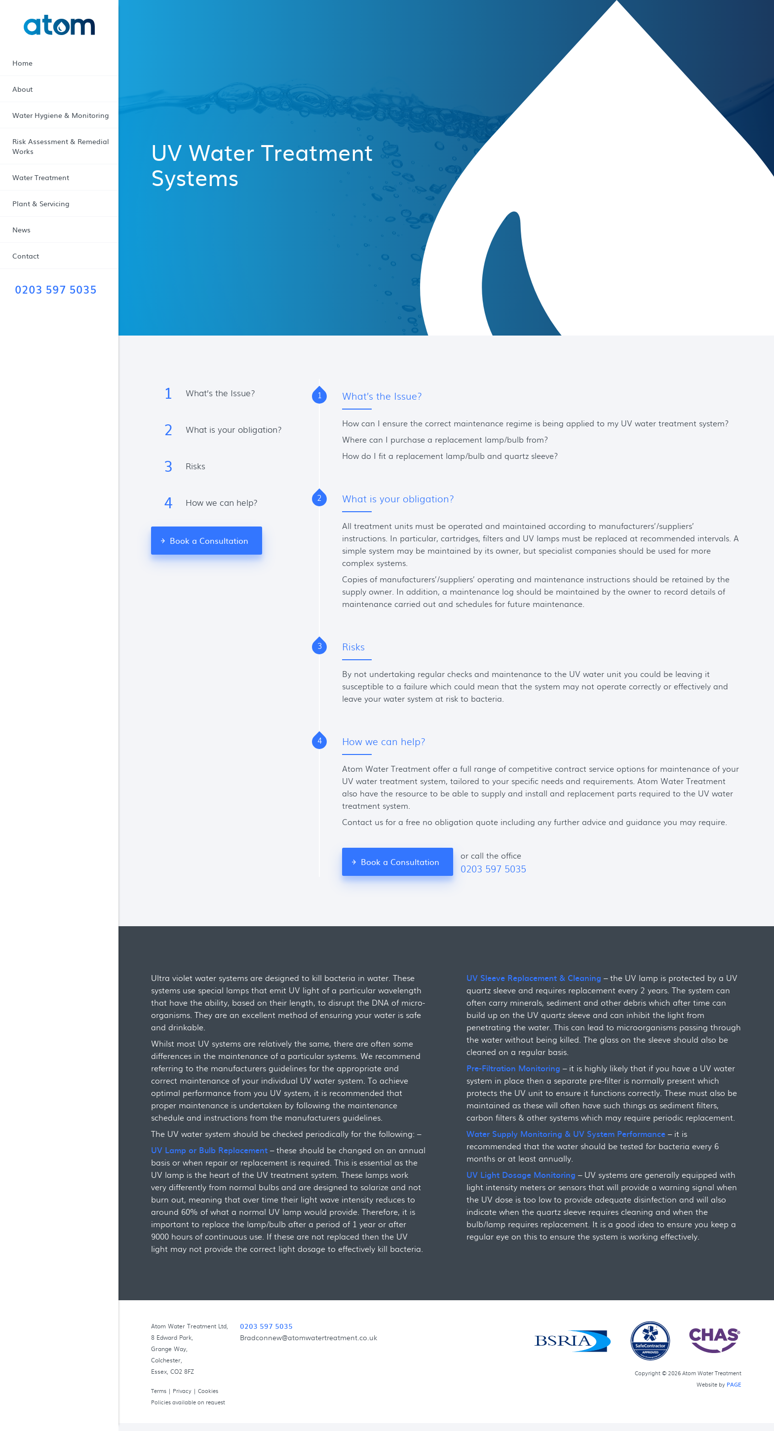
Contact (25, 256)
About (22, 89)
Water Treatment (40, 177)
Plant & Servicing (41, 203)
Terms (158, 1390)
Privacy (182, 1390)
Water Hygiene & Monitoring (60, 115)
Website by (719, 1384)
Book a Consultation (209, 540)
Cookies (208, 1390)
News (21, 229)
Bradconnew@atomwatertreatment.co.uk (308, 1337)
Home (22, 63)
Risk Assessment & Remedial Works (60, 146)
